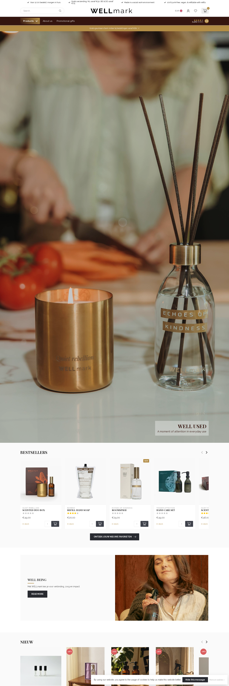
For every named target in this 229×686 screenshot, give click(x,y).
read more (37, 594)
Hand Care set (165, 510)
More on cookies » (217, 680)
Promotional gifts (66, 21)
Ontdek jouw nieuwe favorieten (115, 537)
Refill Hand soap (78, 510)
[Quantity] (48, 524)
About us (47, 21)
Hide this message (195, 680)
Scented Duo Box (33, 510)
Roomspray (119, 510)
